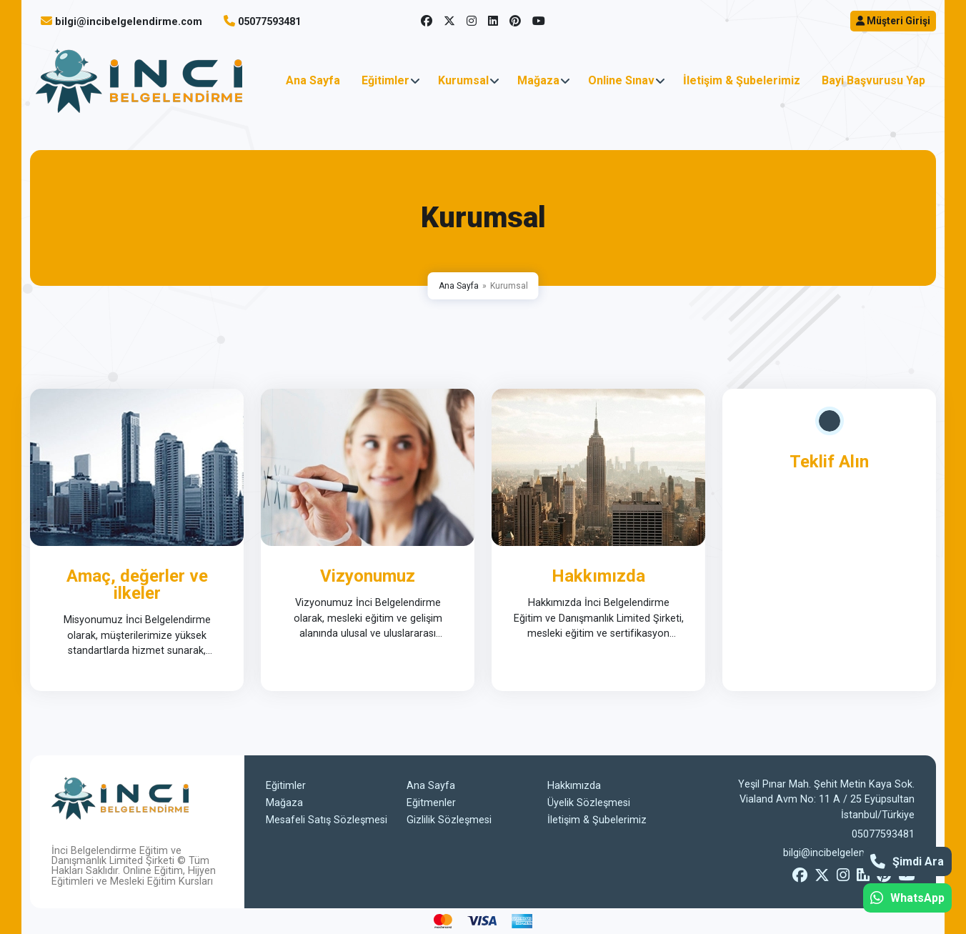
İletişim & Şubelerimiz (741, 80)
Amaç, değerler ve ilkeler (137, 584)
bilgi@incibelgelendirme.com (128, 22)
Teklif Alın (829, 461)
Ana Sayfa (313, 80)
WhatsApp (907, 897)
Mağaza (538, 80)
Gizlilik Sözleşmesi (449, 820)
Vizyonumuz (367, 576)
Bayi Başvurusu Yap (873, 80)
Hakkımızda (598, 576)
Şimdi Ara (907, 861)
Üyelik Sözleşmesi (588, 803)
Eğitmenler (431, 803)
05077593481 (269, 22)
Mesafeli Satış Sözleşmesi (326, 820)
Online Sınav (621, 80)
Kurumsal (463, 80)
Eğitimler (385, 80)
